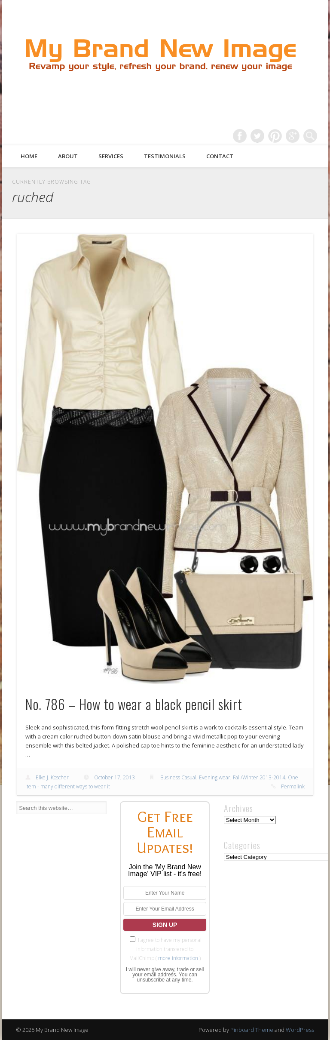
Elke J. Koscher (52, 777)
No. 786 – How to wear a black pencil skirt (133, 704)
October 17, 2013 (114, 777)
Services (110, 156)
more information (178, 958)
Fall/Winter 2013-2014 (259, 777)
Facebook (240, 136)
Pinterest (275, 136)
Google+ (292, 136)
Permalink (293, 786)
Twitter (257, 136)
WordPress (300, 1030)
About (68, 156)
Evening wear (214, 777)
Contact (219, 156)
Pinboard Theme (251, 1030)
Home (29, 156)
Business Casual (178, 777)
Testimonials (165, 156)
